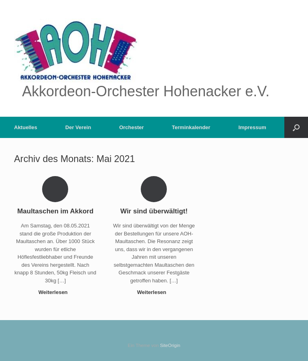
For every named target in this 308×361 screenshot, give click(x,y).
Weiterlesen (55, 292)
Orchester (131, 127)
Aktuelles (25, 127)
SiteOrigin (170, 345)
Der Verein (78, 127)
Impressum (252, 127)
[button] (296, 127)
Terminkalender (191, 127)
